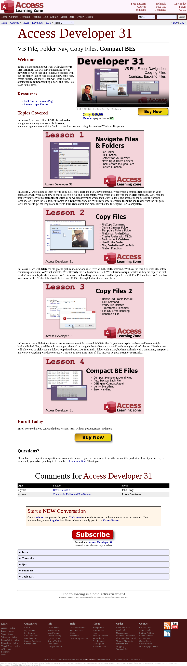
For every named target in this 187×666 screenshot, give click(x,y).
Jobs (95, 633)
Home (4, 16)
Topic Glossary (54, 635)
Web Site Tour (76, 630)
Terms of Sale (122, 649)
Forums (36, 16)
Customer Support (78, 627)
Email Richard (145, 643)
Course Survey (146, 641)
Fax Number (145, 638)
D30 (175, 22)
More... (4, 654)
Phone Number (146, 635)
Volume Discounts (124, 641)
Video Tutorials (123, 627)
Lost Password (30, 635)
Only (93, 114)
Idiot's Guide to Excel (126, 638)
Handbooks (121, 630)
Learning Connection (125, 635)
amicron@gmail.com (148, 646)
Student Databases (32, 641)
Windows (5, 637)
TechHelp (25, 16)
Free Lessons (98, 641)
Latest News (53, 627)
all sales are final (77, 461)
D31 (48, 22)
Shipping (120, 646)
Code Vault (53, 643)
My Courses (29, 633)
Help (45, 16)
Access (25, 22)
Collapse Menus (55, 646)
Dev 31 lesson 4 (61, 490)
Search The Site (55, 641)
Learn (4, 623)
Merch (64, 16)
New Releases (54, 630)
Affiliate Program (101, 635)
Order (119, 623)
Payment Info (122, 643)
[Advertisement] (93, 608)
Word (3, 634)
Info (50, 623)
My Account (29, 630)
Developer (37, 22)
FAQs (72, 633)
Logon (89, 16)
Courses (13, 16)
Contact (54, 16)
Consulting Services (79, 638)
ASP (3, 649)
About (96, 623)
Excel (3, 631)
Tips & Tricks (54, 638)
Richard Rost (98, 638)
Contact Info (145, 627)
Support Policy (146, 630)
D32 (181, 22)
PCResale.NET (99, 646)
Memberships (30, 638)
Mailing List (98, 643)
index (12, 628)
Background (98, 627)
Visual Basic (6, 646)
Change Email (30, 643)
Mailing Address (146, 633)
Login (27, 627)
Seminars (5, 651)
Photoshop (6, 643)
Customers (30, 623)
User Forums (53, 633)
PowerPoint (6, 640)
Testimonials (98, 630)
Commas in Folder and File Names (72, 494)
